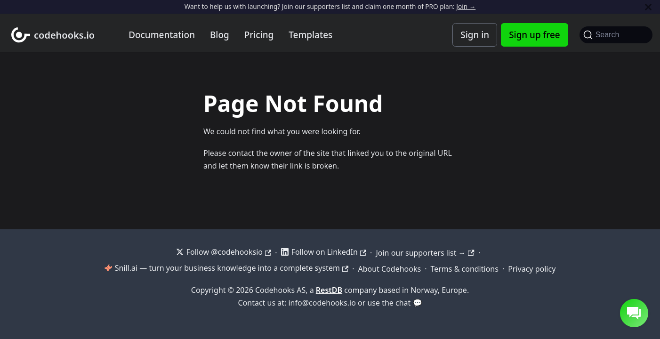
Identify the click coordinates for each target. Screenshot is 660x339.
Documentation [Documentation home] (162, 35)
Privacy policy (531, 269)
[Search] (616, 34)
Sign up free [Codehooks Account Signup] (534, 35)
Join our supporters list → (425, 253)
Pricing (259, 35)
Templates (310, 35)
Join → (465, 6)
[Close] (648, 7)
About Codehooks (389, 269)
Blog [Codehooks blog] (219, 35)
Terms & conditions (464, 269)
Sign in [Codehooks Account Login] (474, 35)
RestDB (329, 290)
